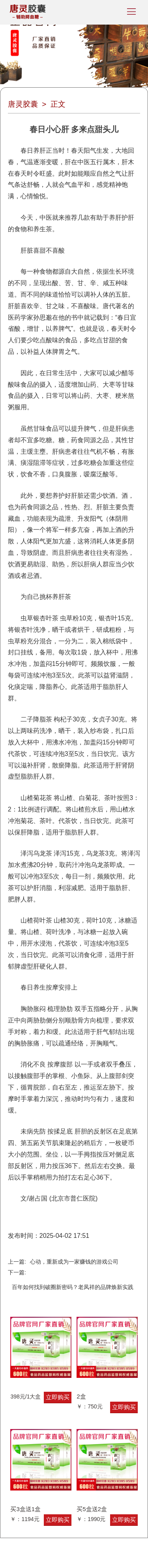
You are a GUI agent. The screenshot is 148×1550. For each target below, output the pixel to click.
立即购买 (57, 1397)
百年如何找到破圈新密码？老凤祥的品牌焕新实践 (72, 1287)
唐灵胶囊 (23, 104)
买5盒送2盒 (92, 1509)
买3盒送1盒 (25, 1509)
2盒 (81, 1396)
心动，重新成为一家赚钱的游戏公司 (74, 1261)
